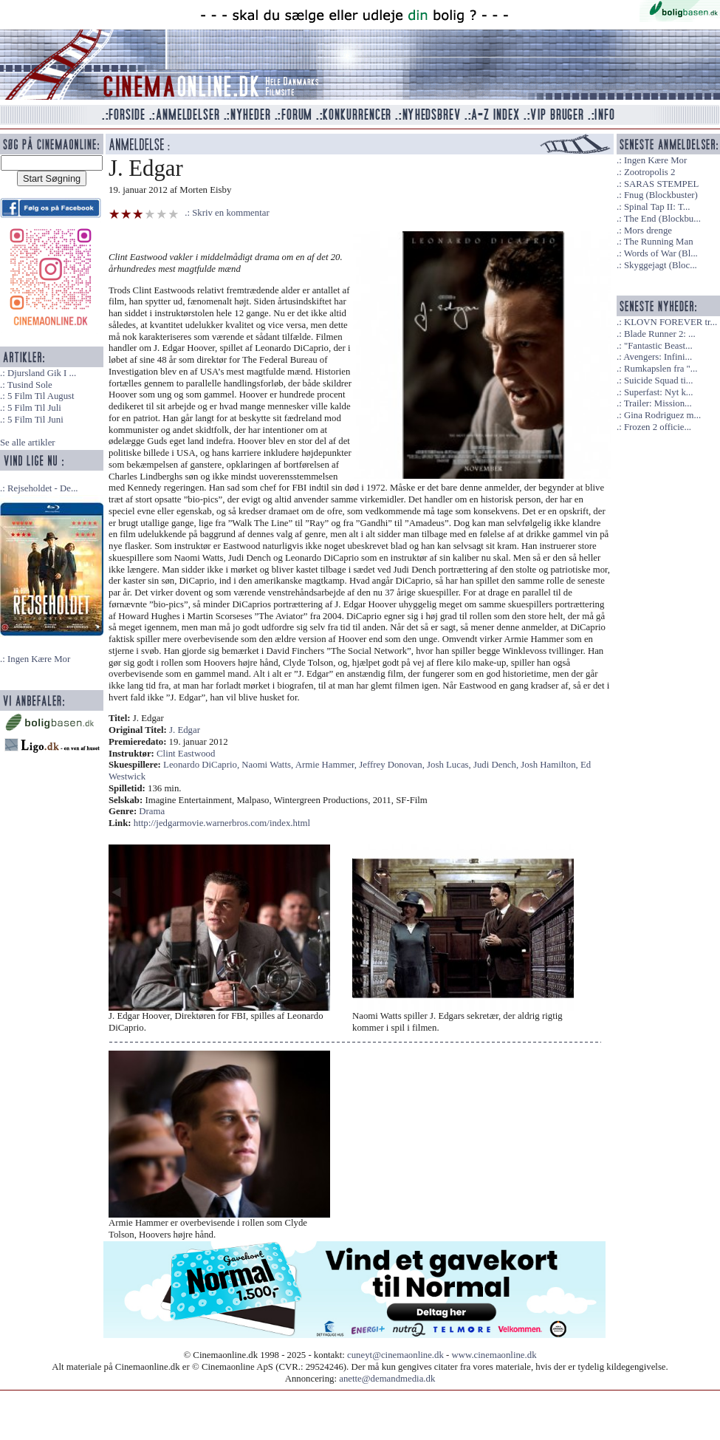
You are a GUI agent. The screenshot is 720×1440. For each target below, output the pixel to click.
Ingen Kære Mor (38, 659)
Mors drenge (648, 230)
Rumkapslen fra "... (660, 369)
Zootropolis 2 (649, 172)
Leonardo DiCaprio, (202, 765)
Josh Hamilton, (550, 765)
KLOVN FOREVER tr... (670, 322)
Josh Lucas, (450, 765)
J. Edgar (184, 730)
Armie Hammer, (327, 765)
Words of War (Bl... (661, 253)
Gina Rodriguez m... (662, 415)
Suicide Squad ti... (658, 380)
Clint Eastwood (186, 753)
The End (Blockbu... (662, 219)
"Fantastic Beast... (658, 346)
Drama (152, 811)
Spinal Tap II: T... (657, 207)
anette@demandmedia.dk (387, 1379)
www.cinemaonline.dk (494, 1355)
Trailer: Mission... (658, 403)
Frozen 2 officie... (657, 427)
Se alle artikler (27, 442)
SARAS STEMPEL (661, 184)
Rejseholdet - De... (42, 488)
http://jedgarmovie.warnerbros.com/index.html (222, 823)
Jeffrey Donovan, (393, 765)
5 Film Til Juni (35, 419)
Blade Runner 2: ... (660, 334)
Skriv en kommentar (231, 213)
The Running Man (658, 241)
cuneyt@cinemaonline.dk (395, 1355)
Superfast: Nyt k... (658, 392)
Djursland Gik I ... (41, 373)
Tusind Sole (29, 385)
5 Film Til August (41, 396)
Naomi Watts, (268, 765)
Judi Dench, (497, 765)
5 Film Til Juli (34, 408)
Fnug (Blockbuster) (661, 195)
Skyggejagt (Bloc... (660, 265)
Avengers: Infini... (657, 357)
